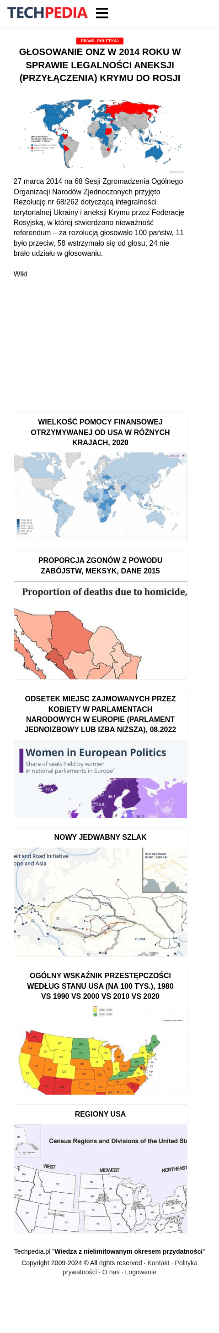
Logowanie (140, 1272)
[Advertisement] (100, 341)
